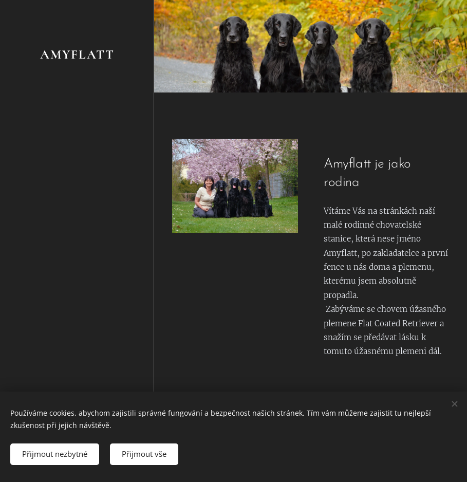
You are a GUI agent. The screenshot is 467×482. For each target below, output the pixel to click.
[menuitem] (77, 174)
